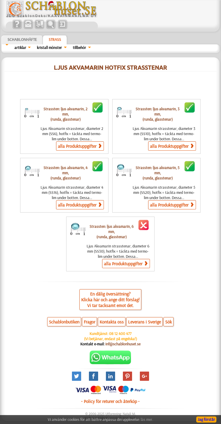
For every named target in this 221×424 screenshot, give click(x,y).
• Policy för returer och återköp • (110, 401)
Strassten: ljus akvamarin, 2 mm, (65, 114)
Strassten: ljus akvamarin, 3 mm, (158, 114)
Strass (55, 39)
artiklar (20, 47)
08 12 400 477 (120, 333)
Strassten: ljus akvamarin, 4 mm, (65, 173)
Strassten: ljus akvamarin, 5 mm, (158, 173)
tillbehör (79, 47)
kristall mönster (49, 47)
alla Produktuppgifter (79, 145)
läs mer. (147, 419)
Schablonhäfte (22, 39)
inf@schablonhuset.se (122, 344)
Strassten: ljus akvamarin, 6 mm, (111, 231)
